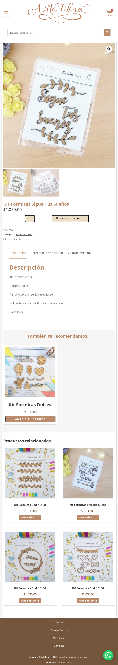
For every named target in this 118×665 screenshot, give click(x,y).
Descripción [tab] (18, 252)
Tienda (59, 622)
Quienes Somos (59, 629)
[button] (109, 49)
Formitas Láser (24, 233)
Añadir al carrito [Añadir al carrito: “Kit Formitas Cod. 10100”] (88, 600)
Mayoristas (59, 637)
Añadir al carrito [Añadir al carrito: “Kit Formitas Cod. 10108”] (30, 516)
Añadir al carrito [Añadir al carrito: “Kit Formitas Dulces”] (30, 418)
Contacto (59, 645)
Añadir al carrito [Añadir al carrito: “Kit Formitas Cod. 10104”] (30, 600)
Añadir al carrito (71, 218)
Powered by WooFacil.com (59, 662)
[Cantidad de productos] (30, 218)
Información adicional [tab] (47, 252)
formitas (17, 238)
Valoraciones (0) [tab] (79, 252)
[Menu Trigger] (6, 13)
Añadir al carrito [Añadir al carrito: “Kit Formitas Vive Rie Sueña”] (88, 516)
